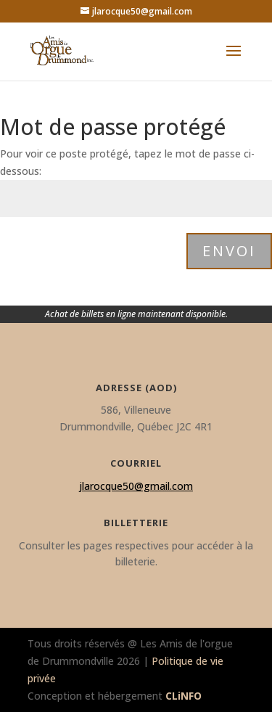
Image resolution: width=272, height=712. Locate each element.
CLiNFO (183, 696)
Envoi (229, 251)
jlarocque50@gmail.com (136, 486)
